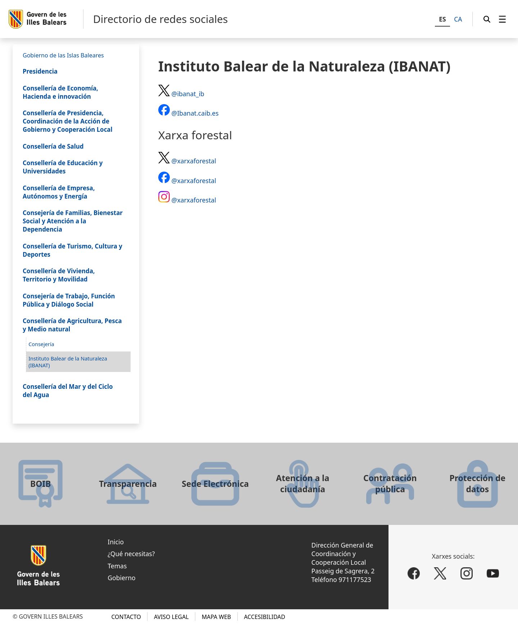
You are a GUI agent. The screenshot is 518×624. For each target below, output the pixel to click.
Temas (117, 566)
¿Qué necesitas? (131, 553)
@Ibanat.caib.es (195, 113)
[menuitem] (502, 19)
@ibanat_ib (188, 93)
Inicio (116, 541)
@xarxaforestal (194, 161)
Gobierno (122, 577)
